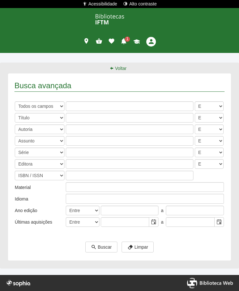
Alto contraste (140, 3)
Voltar (118, 68)
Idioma (21, 198)
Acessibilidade (99, 3)
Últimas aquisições (33, 222)
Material (23, 187)
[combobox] (125, 222)
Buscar (101, 247)
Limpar (137, 247)
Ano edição (26, 210)
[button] (86, 41)
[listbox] (71, 187)
